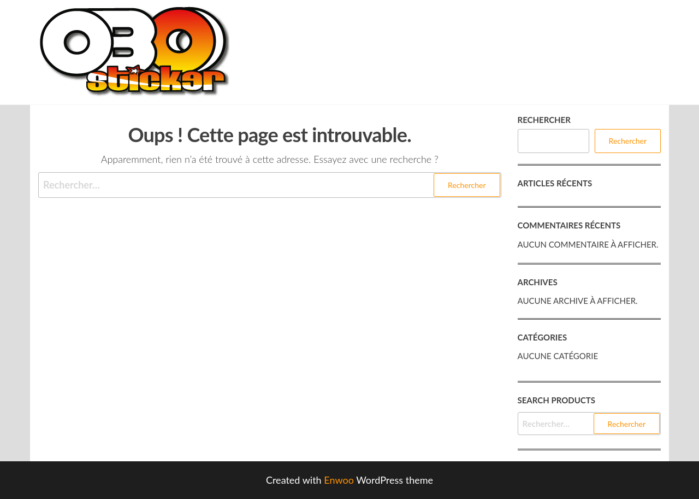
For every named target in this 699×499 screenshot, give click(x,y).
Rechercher (544, 120)
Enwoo (339, 480)
